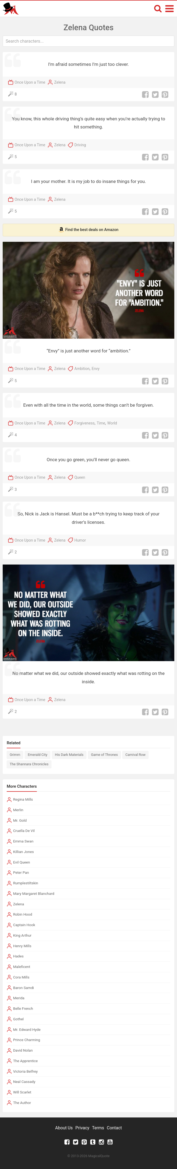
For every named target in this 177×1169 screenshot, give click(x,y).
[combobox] (88, 41)
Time (101, 423)
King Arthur (22, 935)
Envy (96, 368)
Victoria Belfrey (25, 1071)
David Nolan (23, 1050)
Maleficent (21, 966)
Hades (18, 956)
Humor (80, 540)
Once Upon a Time (30, 82)
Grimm (15, 755)
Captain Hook (24, 925)
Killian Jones (23, 851)
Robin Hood (22, 914)
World (112, 423)
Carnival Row (135, 755)
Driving (80, 145)
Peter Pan (21, 872)
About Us (64, 1127)
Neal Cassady (24, 1081)
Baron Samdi (23, 988)
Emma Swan (23, 841)
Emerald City (37, 755)
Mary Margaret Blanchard (33, 893)
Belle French (23, 1008)
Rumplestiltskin (25, 883)
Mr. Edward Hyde (27, 1029)
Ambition (82, 368)
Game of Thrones (104, 755)
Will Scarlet (22, 1092)
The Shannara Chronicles (29, 764)
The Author (22, 1102)
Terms (98, 1127)
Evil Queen (21, 862)
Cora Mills (21, 977)
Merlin (18, 810)
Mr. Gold (20, 820)
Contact (114, 1127)
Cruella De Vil (24, 830)
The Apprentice (25, 1061)
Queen (80, 477)
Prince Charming (26, 1040)
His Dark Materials (69, 755)
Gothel (18, 1019)
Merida (18, 998)
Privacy (82, 1127)
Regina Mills (23, 799)
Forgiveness (85, 423)
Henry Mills (22, 946)
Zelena (59, 82)
